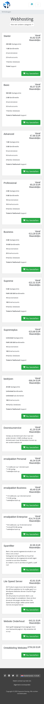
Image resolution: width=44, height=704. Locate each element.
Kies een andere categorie (21, 24)
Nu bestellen (31, 73)
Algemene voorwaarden (22, 685)
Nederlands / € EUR (30, 676)
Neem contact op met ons (22, 681)
